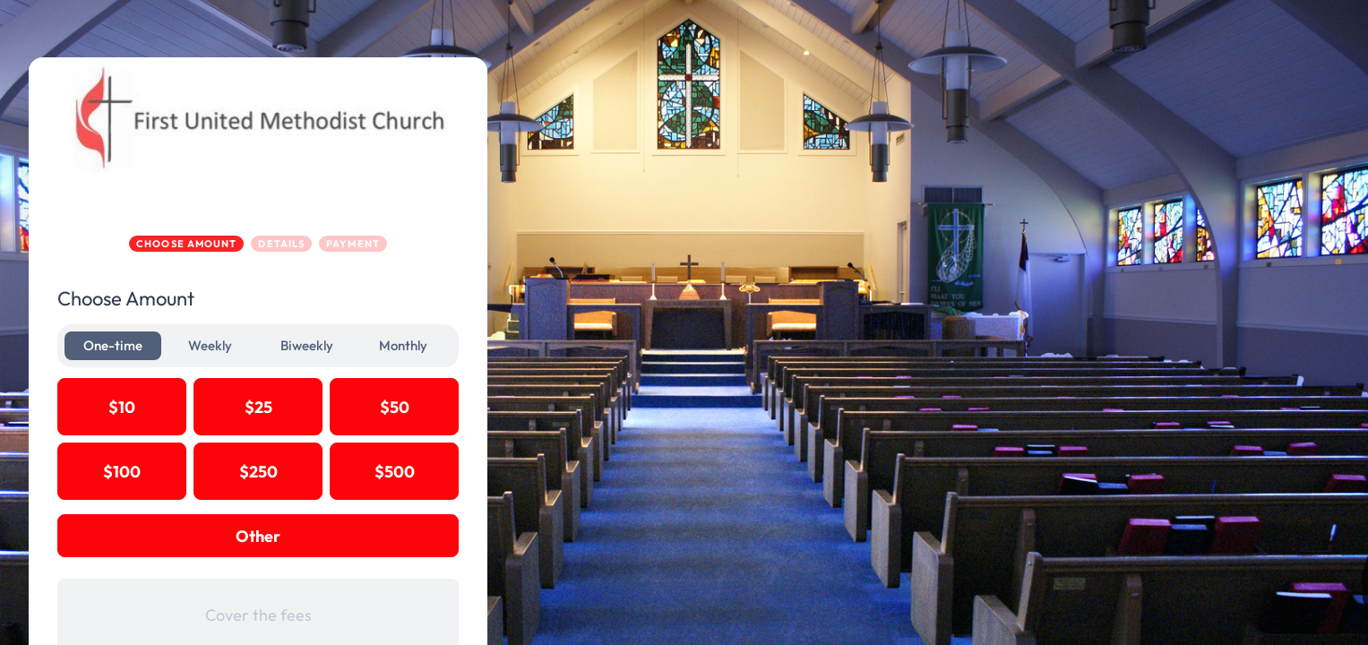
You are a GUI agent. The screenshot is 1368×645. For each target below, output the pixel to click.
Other (344, 536)
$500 (480, 471)
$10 (207, 407)
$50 (480, 407)
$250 (344, 471)
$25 (344, 407)
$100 (208, 471)
